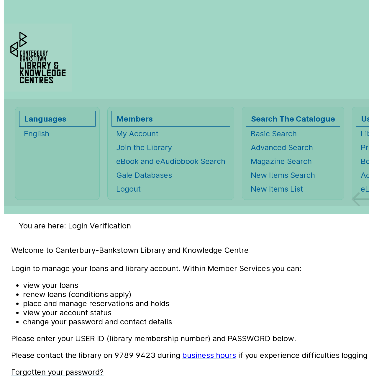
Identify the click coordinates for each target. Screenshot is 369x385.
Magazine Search (281, 161)
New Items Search (283, 175)
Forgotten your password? (57, 371)
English (36, 133)
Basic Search (274, 133)
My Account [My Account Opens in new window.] (137, 133)
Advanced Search (282, 147)
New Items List (277, 188)
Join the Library (144, 147)
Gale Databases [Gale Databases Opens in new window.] (144, 175)
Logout (128, 188)
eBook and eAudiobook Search (170, 161)
